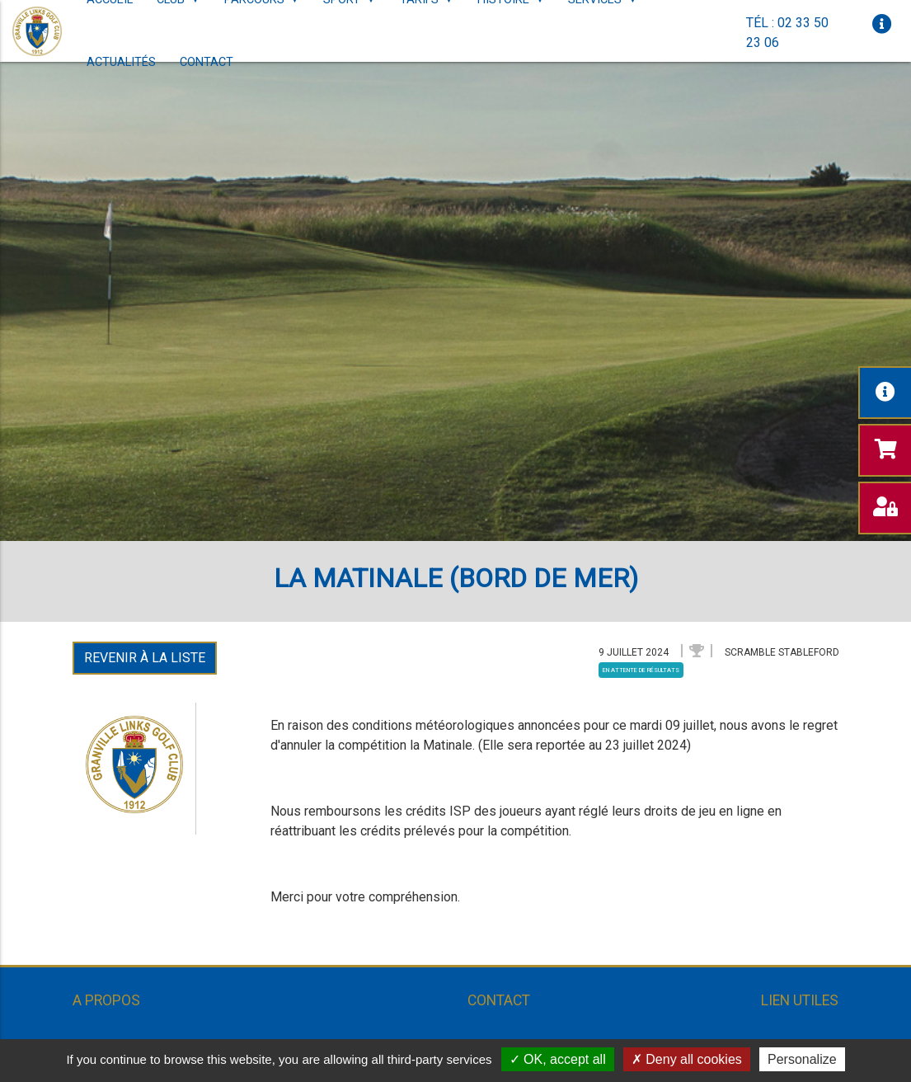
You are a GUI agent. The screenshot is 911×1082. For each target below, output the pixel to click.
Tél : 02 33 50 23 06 (787, 32)
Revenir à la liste (144, 658)
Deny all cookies (687, 1059)
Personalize (802, 1059)
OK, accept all (558, 1059)
